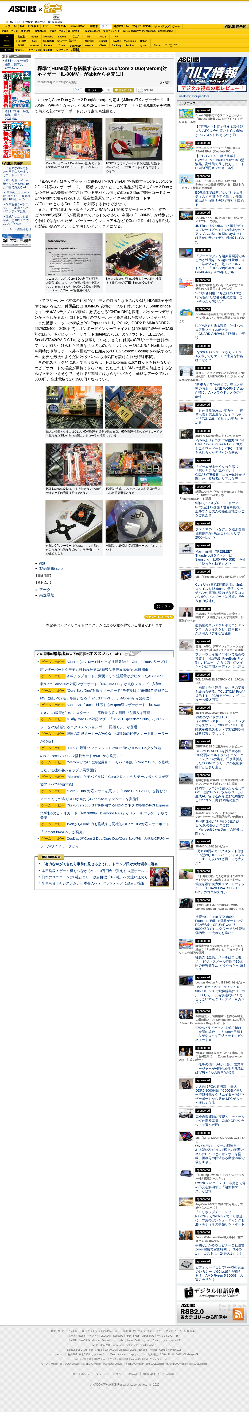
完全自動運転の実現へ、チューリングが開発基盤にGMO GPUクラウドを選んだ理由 (220, 1121)
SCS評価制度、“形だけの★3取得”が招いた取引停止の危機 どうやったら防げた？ (218, 297)
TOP (53, 1331)
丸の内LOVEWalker (176, 1364)
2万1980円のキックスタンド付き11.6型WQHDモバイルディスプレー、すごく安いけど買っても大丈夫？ (220, 857)
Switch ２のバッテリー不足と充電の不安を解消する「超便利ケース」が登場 (220, 1187)
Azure (62, 45)
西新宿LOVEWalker (113, 1364)
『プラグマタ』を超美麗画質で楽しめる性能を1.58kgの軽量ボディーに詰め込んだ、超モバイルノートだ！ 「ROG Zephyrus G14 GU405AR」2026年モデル (220, 264)
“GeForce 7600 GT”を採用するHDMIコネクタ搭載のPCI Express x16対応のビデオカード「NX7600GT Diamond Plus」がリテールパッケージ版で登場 (104, 811)
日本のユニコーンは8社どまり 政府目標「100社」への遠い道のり (95, 877)
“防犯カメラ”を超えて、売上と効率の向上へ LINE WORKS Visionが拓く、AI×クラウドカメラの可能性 (220, 391)
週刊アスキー (75, 31)
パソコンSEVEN (75, 36)
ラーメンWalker (49, 1364)
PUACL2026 (149, 31)
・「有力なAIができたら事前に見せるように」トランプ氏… (15, 171)
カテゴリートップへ (159, 617)
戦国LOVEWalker (198, 1364)
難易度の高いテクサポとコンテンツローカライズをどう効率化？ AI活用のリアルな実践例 (220, 629)
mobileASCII (137, 1359)
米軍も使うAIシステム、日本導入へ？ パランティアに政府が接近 (93, 883)
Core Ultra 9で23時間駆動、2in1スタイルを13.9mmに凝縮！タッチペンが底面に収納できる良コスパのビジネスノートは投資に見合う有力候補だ (220, 593)
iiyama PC (118, 1335)
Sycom (62, 36)
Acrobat (34, 45)
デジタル (60, 26)
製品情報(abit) (51, 568)
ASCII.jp (22, 9)
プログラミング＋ (136, 1354)
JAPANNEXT (48, 50)
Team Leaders (117, 1354)
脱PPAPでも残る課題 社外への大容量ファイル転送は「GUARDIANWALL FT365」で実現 (220, 332)
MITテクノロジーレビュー (159, 1359)
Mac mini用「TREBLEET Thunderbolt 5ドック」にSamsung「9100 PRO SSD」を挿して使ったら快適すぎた (220, 558)
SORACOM (111, 1350)
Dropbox (89, 45)
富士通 (21, 36)
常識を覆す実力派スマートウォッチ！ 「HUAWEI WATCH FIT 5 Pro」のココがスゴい (220, 888)
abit (42, 563)
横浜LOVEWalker (91, 1364)
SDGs (126, 31)
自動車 (93, 26)
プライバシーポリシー (110, 1374)
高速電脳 (46, 595)
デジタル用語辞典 (119, 1359)
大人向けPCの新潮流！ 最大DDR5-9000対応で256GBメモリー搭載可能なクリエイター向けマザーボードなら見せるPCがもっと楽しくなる (220, 1095)
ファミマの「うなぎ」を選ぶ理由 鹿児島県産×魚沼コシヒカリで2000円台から (221, 533)
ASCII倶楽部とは (20, 229)
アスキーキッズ (9, 31)
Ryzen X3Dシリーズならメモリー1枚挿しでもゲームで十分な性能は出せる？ (220, 356)
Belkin (143, 41)
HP (116, 36)
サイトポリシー (82, 1374)
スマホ (146, 26)
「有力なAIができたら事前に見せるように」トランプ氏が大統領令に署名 (100, 864)
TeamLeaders (92, 31)
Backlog (116, 45)
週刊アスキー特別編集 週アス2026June (17, 64)
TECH (47, 26)
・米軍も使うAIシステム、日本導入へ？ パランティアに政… (15, 208)
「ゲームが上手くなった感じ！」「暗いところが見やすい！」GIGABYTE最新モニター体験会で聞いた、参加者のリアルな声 (220, 473)
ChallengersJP (166, 31)
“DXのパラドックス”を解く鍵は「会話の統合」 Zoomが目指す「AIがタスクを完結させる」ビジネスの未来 (219, 1034)
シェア (78, 89)
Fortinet (130, 45)
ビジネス (33, 26)
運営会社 (133, 1374)
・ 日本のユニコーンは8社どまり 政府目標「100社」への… (16, 196)
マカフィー (21, 50)
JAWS (21, 45)
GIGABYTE (62, 41)
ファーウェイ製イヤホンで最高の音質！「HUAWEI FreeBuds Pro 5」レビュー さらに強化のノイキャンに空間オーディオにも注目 (220, 660)
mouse (34, 36)
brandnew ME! (76, 50)
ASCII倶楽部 (236, 26)
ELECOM (21, 41)
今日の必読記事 (83, 1359)
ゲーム (176, 26)
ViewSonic (130, 41)
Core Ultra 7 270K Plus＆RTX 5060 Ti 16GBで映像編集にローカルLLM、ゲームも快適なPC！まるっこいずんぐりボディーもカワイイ (220, 995)
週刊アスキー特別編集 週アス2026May (17, 114)
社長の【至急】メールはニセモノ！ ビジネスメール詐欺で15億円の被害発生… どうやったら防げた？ (220, 963)
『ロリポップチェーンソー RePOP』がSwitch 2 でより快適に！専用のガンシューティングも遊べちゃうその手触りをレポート (220, 1218)
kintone (48, 45)
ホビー (105, 26)
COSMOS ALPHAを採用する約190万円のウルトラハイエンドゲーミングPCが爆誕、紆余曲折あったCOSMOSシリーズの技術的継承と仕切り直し (219, 759)
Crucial (103, 41)
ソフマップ (62, 50)
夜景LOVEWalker (134, 1364)
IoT (22, 26)
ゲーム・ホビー (53, 9)
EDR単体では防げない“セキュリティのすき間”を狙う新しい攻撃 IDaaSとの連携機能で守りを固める (220, 199)
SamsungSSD (72, 41)
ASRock (89, 41)
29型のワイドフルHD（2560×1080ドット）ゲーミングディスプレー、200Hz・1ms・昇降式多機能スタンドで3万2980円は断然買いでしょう (220, 725)
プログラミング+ (112, 31)
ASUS (103, 36)
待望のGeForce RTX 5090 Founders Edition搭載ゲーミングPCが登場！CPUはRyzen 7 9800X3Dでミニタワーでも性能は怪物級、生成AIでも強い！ (220, 925)
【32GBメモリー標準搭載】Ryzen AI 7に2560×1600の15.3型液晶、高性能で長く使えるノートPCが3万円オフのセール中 (220, 162)
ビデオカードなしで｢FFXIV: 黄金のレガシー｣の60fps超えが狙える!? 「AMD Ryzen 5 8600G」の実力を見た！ (219, 1273)
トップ (6, 26)
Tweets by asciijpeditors (193, 96)
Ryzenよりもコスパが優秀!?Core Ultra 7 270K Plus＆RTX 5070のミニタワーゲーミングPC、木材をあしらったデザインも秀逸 (219, 446)
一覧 (107, 90)
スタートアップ (161, 26)
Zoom (157, 45)
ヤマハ (143, 45)
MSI (89, 36)
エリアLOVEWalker (70, 1364)
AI (15, 26)
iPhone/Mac (78, 26)
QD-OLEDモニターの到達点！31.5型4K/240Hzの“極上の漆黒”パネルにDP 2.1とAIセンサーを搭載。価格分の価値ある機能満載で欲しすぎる (220, 1154)
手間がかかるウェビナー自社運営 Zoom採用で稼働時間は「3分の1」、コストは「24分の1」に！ (221, 1249)
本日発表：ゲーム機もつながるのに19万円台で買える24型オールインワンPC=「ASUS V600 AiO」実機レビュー (130, 871)
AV (128, 26)
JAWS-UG (84, 1340)
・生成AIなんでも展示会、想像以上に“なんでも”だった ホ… (16, 220)
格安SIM (25, 31)
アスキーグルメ (57, 31)
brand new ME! (148, 1345)
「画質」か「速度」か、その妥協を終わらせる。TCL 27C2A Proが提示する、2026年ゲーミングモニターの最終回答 (220, 694)
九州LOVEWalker (155, 1364)
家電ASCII (40, 31)
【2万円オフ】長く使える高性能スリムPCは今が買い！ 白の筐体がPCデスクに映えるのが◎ (219, 131)
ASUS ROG (48, 41)
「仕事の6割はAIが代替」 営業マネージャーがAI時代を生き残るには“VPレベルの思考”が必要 (219, 1068)
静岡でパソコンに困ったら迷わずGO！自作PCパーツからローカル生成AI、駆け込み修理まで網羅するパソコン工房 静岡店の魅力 (220, 794)
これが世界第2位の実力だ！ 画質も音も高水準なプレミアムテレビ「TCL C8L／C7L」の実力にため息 (220, 417)
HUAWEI (116, 41)
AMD (34, 41)
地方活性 (136, 31)
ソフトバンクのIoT (171, 45)
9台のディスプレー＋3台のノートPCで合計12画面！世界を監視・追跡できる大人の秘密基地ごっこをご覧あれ (220, 509)
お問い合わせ (150, 1374)
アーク (45, 590)
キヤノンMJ (34, 50)
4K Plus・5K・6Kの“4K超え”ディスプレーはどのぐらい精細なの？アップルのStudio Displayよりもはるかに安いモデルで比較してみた (220, 234)
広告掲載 (168, 1374)
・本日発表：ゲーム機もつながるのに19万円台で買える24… (16, 184)
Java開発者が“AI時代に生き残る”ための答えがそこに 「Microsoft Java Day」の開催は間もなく (219, 827)
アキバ (136, 26)
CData (102, 45)
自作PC (118, 26)
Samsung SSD (74, 1350)
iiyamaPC (48, 36)
